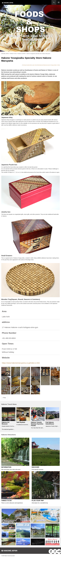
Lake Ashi (34, 65)
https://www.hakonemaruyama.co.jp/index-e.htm (21, 363)
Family (24, 65)
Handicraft (29, 65)
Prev (4, 397)
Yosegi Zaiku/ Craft (55, 65)
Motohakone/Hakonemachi (43, 65)
